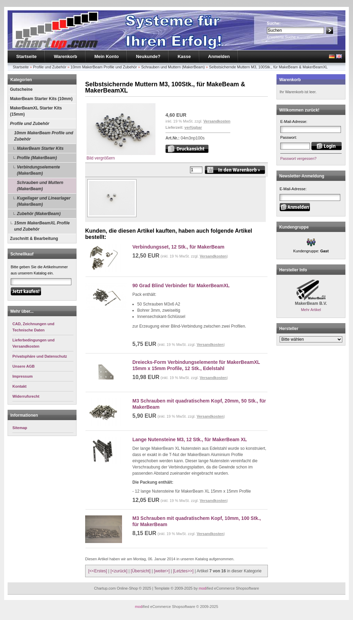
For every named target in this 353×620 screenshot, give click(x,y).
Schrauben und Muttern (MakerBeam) (173, 67)
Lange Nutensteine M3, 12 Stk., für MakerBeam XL (189, 439)
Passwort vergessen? (298, 158)
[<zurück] (119, 571)
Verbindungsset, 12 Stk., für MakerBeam (178, 247)
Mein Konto (106, 56)
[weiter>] (162, 571)
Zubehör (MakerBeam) (39, 213)
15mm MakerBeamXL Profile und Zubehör (42, 226)
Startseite (26, 56)
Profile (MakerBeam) (37, 157)
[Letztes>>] (183, 571)
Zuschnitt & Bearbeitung (34, 238)
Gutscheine (21, 89)
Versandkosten (216, 121)
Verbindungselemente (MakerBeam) (38, 170)
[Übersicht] (140, 571)
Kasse (184, 56)
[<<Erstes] (97, 571)
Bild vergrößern (121, 156)
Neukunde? (148, 56)
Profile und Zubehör (50, 67)
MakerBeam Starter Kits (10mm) (41, 98)
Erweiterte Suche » (283, 37)
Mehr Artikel (311, 310)
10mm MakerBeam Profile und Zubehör (104, 67)
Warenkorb (65, 56)
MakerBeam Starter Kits (40, 148)
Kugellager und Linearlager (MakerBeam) (43, 201)
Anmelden (219, 56)
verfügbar (193, 127)
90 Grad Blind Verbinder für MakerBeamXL (181, 285)
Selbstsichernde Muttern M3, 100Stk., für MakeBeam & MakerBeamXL (268, 67)
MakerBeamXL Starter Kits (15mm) (36, 111)
